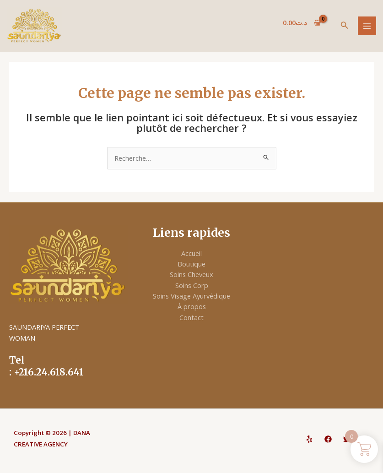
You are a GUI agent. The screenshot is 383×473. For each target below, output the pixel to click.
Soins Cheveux (191, 274)
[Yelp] (309, 439)
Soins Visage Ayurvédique (191, 295)
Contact (191, 317)
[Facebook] (328, 439)
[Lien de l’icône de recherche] (344, 26)
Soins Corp (191, 285)
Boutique (191, 263)
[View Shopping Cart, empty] (301, 22)
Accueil (191, 253)
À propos (192, 306)
